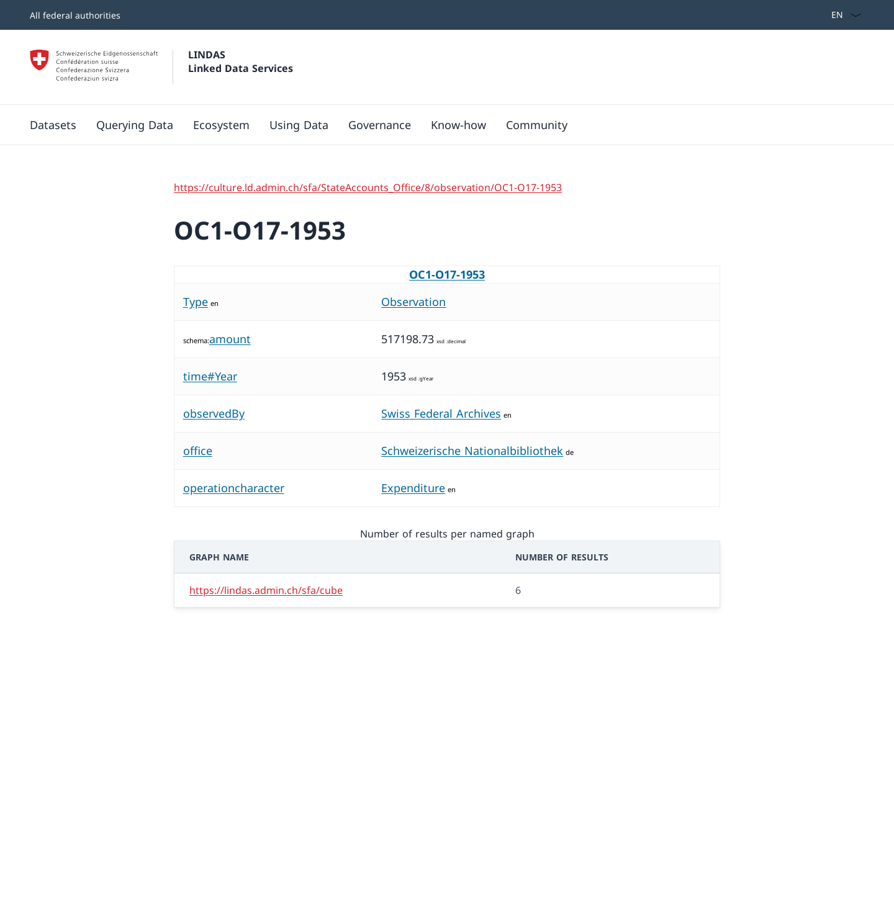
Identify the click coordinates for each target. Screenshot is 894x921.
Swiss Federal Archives (441, 413)
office (197, 450)
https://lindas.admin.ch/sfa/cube (266, 590)
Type (195, 301)
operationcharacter (233, 487)
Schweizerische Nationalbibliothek (472, 450)
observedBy (214, 413)
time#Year (210, 376)
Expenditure (413, 487)
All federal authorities (75, 15)
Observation (413, 301)
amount (230, 338)
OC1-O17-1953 (447, 274)
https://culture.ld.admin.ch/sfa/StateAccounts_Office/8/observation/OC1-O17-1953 (368, 187)
